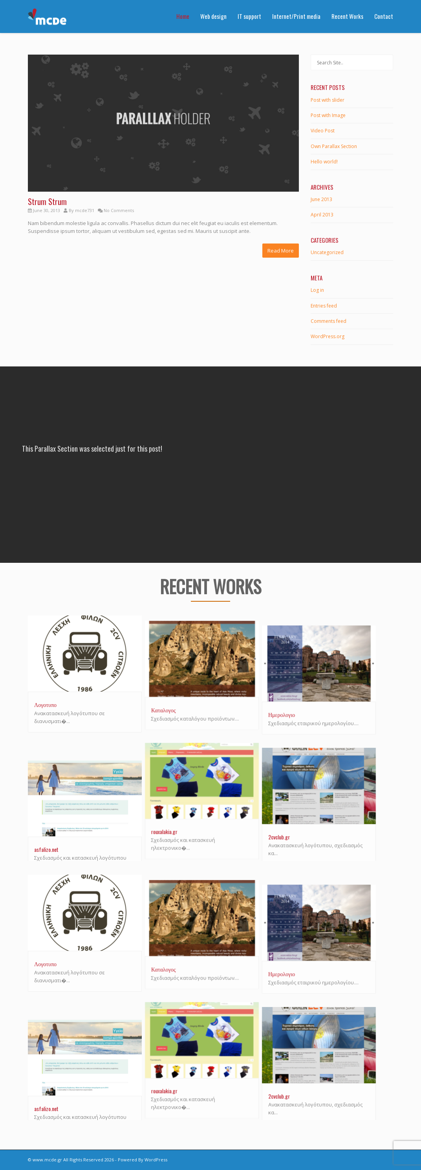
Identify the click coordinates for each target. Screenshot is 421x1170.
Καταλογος (172, 704)
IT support (249, 16)
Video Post (323, 130)
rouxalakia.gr (173, 825)
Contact (383, 16)
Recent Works (347, 16)
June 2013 (321, 199)
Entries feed (324, 305)
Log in (317, 290)
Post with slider (327, 100)
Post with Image (328, 115)
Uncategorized (327, 252)
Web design (213, 16)
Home (182, 16)
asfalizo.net (46, 833)
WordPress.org (327, 336)
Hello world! (324, 161)
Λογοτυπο (45, 704)
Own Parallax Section (334, 146)
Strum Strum (47, 201)
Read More (280, 250)
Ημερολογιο (299, 704)
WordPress (156, 1160)
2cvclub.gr (296, 825)
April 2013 (322, 214)
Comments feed (328, 321)
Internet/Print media (296, 16)
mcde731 (84, 210)
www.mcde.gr (47, 1160)
